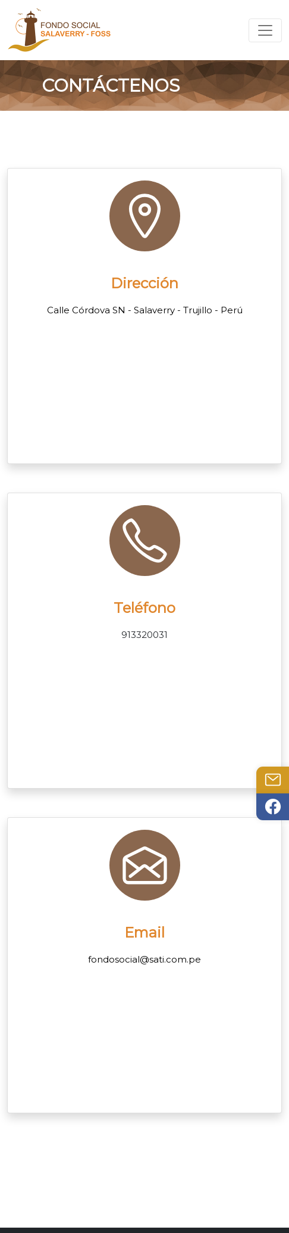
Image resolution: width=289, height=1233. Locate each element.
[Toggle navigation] (265, 30)
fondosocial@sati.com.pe (144, 959)
